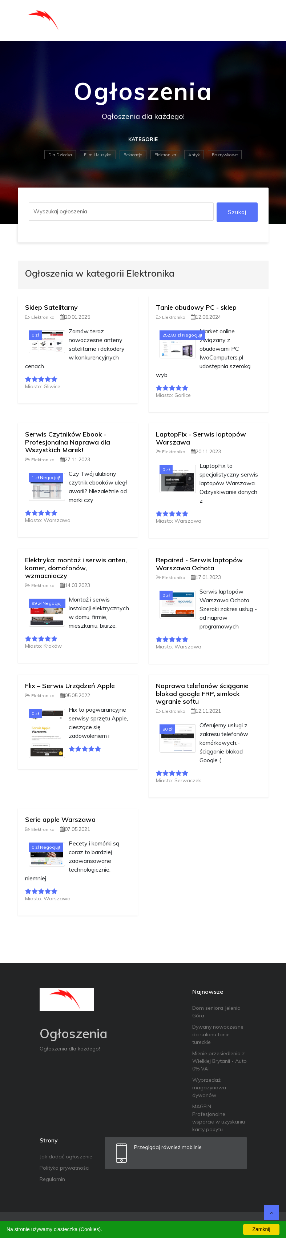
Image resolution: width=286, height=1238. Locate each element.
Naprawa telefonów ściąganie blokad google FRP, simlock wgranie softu (202, 694)
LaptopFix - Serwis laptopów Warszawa (201, 438)
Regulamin (52, 1179)
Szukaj (237, 212)
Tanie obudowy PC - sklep (196, 307)
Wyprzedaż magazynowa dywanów (209, 1087)
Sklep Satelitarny (51, 307)
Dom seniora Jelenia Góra (216, 1012)
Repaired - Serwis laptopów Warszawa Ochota (199, 564)
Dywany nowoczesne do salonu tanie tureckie (217, 1034)
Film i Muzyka (98, 154)
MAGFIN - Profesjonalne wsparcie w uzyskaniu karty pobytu (218, 1118)
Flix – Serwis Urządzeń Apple (70, 686)
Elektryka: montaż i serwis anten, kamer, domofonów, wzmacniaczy (76, 568)
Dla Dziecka (60, 154)
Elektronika (165, 154)
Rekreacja (133, 154)
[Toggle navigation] (258, 20)
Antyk (194, 154)
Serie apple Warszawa (60, 819)
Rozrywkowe (225, 154)
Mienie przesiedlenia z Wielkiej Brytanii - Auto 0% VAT (219, 1061)
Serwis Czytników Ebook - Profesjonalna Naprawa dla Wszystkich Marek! (67, 442)
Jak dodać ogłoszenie (66, 1156)
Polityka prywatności (64, 1168)
